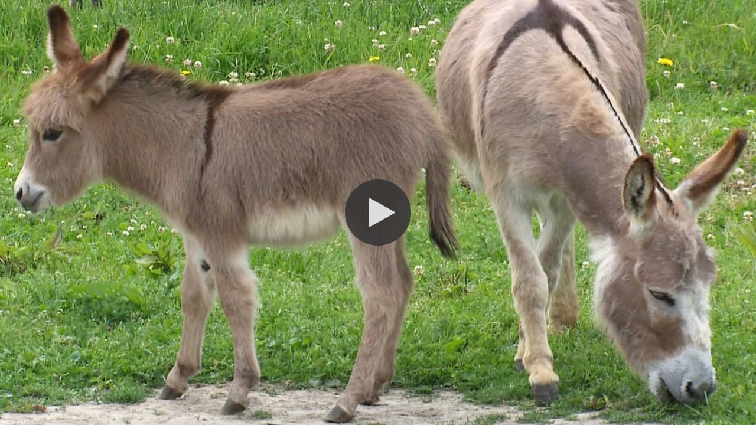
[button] (378, 212)
